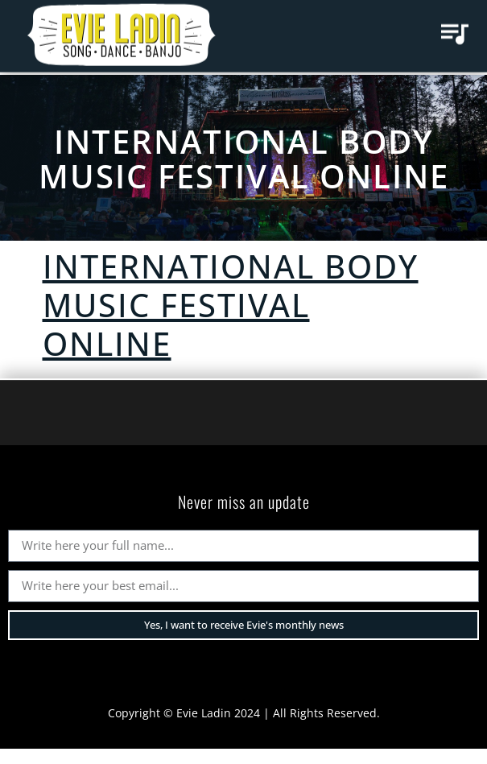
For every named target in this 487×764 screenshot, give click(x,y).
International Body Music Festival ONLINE (244, 158)
